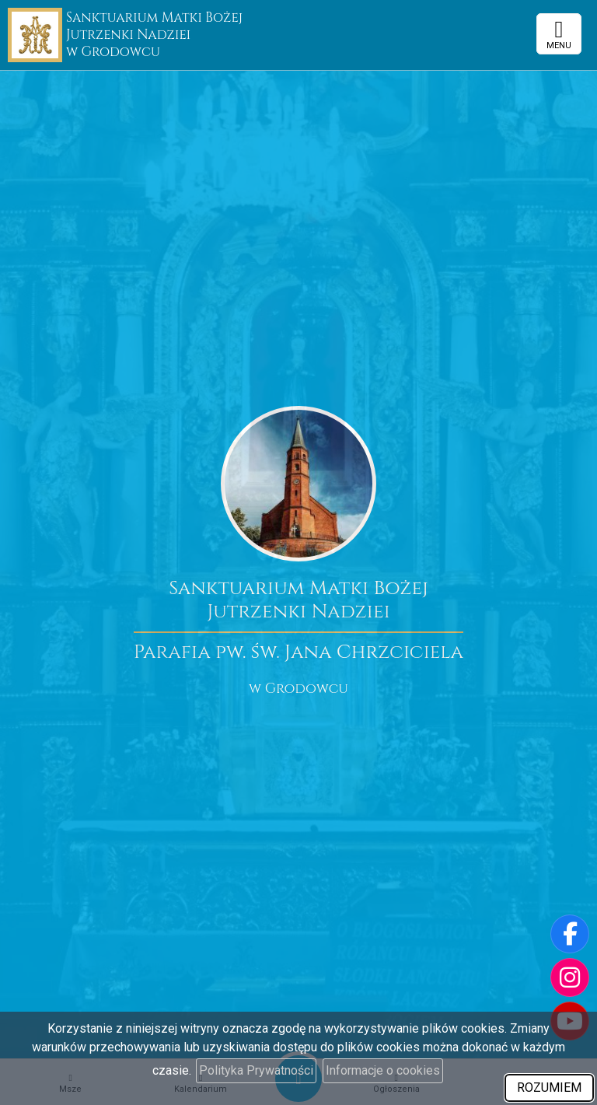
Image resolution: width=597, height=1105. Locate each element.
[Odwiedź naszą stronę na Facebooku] (569, 933)
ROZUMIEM (549, 1087)
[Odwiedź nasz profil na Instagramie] (569, 977)
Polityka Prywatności (256, 1070)
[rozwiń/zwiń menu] (558, 33)
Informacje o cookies (383, 1070)
